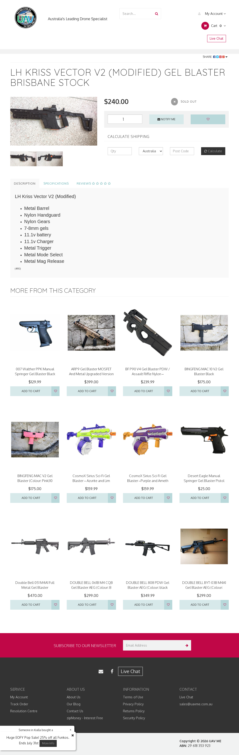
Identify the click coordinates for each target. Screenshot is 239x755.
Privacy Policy (133, 704)
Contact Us (75, 711)
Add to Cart (31, 391)
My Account (211, 14)
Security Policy (134, 718)
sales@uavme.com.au (195, 704)
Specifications (56, 183)
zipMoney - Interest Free (85, 718)
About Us (73, 697)
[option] (53, 121)
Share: (215, 57)
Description (25, 183)
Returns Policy (134, 711)
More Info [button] (48, 743)
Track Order (19, 704)
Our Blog (73, 704)
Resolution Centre (23, 711)
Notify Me (166, 119)
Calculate (213, 151)
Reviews (94, 183)
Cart (213, 26)
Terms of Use (133, 697)
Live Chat (216, 38)
